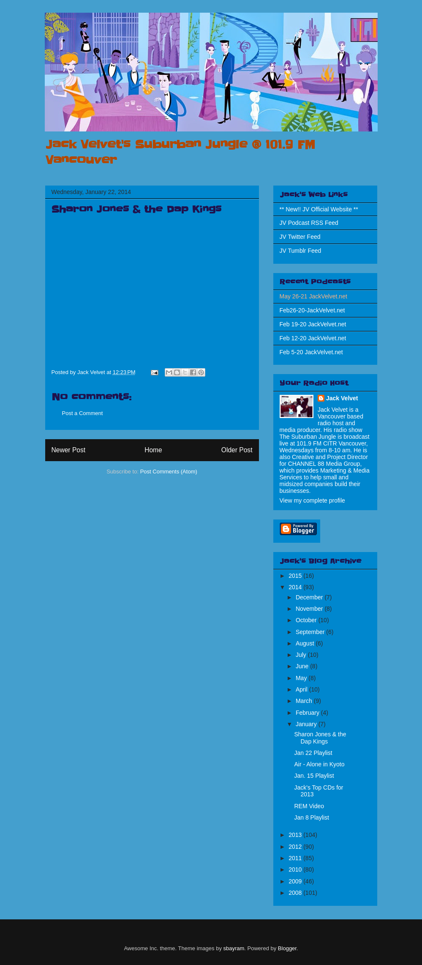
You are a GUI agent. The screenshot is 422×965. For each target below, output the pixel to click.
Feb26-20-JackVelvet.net (312, 310)
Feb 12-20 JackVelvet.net (313, 338)
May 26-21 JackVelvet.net (313, 296)
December (310, 597)
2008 (296, 892)
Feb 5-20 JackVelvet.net (311, 352)
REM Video (309, 806)
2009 (296, 881)
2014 (296, 587)
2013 (296, 834)
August (306, 643)
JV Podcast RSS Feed (309, 222)
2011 (296, 858)
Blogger (287, 948)
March (305, 700)
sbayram (234, 948)
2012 (296, 846)
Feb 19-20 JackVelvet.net (313, 324)
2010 (296, 869)
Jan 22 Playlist (313, 752)
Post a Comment (82, 413)
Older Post (237, 450)
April (302, 689)
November (310, 608)
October (307, 620)
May (302, 678)
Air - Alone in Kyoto (319, 764)
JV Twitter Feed (300, 236)
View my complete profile (312, 500)
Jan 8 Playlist (311, 817)
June (303, 666)
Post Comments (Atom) (168, 471)
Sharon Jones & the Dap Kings (320, 738)
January (307, 724)
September (311, 632)
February (308, 712)
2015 (296, 575)
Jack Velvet (342, 398)
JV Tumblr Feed (300, 250)
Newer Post (69, 450)
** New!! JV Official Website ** (319, 209)
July (302, 654)
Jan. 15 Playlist (314, 775)
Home (153, 450)
